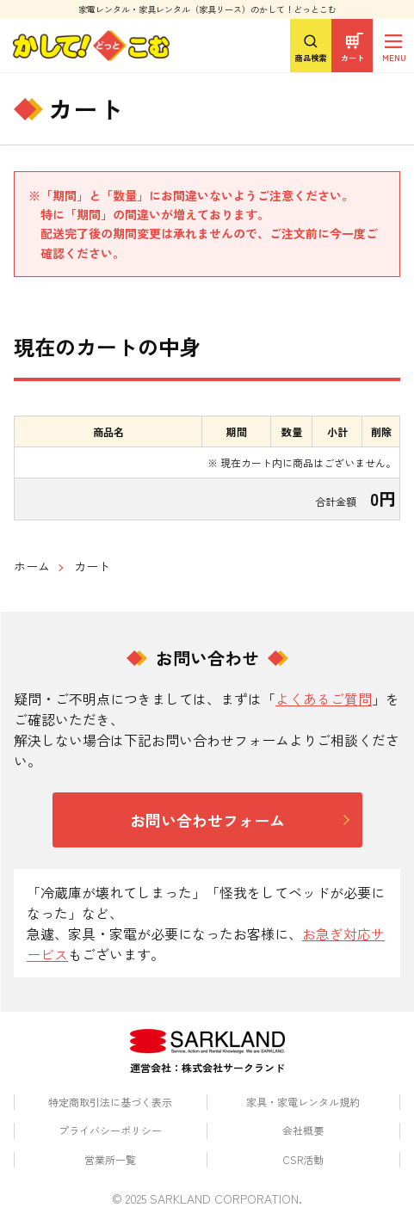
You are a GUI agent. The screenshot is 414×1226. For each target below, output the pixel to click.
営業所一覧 (110, 1159)
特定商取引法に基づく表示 (110, 1101)
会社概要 (303, 1130)
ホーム (32, 566)
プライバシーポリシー (110, 1130)
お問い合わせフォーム (207, 820)
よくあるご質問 (323, 698)
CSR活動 (303, 1159)
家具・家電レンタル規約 (303, 1101)
